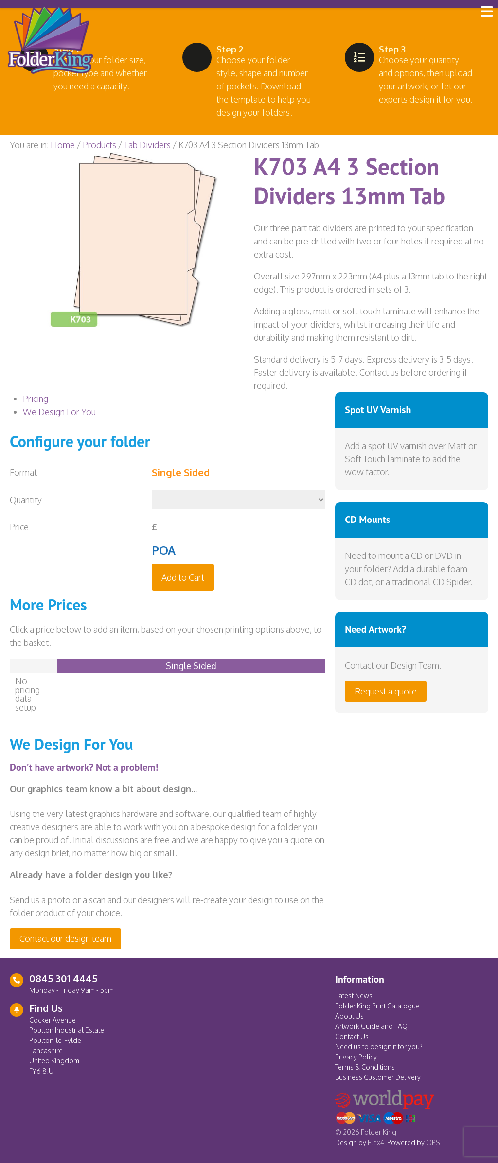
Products (99, 144)
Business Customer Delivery (378, 1077)
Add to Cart (182, 577)
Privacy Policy (356, 1057)
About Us (349, 1016)
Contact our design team (65, 938)
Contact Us (352, 1036)
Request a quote (386, 691)
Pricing (35, 398)
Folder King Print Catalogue (377, 1006)
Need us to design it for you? (379, 1046)
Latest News (354, 995)
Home (63, 144)
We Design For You (59, 411)
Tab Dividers (147, 144)
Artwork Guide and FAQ (371, 1026)
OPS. (434, 1142)
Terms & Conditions (365, 1067)
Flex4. (377, 1142)
